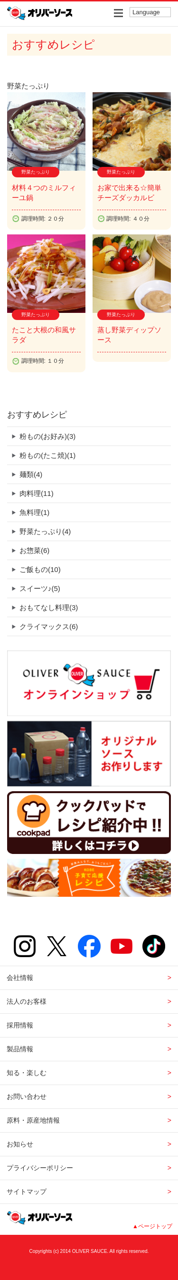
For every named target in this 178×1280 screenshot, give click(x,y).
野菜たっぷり (45, 531)
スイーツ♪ (39, 588)
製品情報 (20, 1049)
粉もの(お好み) (47, 436)
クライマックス (48, 626)
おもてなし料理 (48, 607)
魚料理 (34, 512)
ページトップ (155, 1226)
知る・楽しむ (27, 1072)
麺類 (30, 474)
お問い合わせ (27, 1096)
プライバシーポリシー (40, 1168)
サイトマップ (27, 1191)
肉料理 (36, 493)
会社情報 (20, 977)
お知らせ (20, 1144)
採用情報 (20, 1025)
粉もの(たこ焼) (47, 455)
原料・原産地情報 (33, 1120)
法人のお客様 (27, 1001)
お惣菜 (34, 550)
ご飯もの (40, 569)
